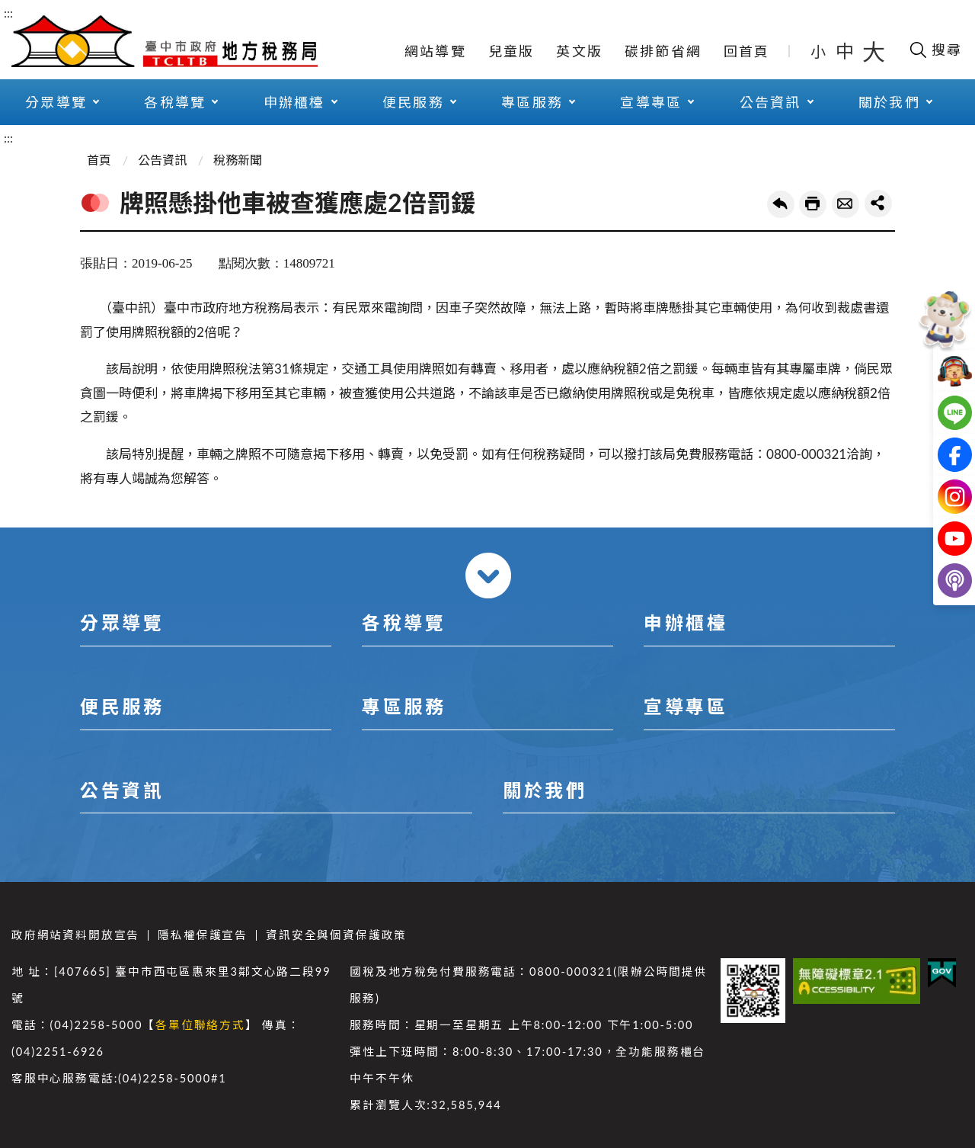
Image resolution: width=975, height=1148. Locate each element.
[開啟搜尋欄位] (935, 49)
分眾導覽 (56, 102)
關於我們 (889, 102)
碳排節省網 (663, 51)
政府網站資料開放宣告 (75, 934)
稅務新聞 (237, 159)
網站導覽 (435, 51)
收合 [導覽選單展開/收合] (488, 575)
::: (8, 12)
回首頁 (747, 51)
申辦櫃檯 (294, 102)
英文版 (579, 51)
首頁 (99, 159)
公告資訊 (770, 102)
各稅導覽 (175, 102)
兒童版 (511, 51)
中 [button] (846, 51)
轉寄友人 (845, 204)
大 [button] (873, 51)
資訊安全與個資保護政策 (336, 934)
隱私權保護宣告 (203, 934)
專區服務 (532, 102)
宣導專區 (651, 102)
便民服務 (413, 102)
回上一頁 (780, 204)
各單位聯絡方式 (200, 1024)
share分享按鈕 (878, 203)
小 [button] (819, 51)
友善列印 (812, 204)
